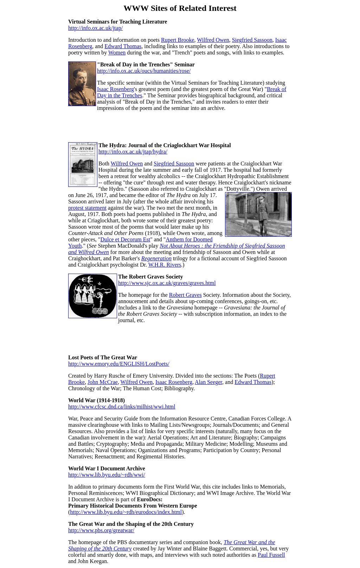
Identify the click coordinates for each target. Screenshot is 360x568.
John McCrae (103, 382)
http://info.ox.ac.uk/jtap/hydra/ (132, 152)
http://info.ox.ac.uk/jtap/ (95, 28)
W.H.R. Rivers (164, 265)
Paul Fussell (271, 555)
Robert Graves (185, 295)
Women (117, 53)
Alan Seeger (208, 382)
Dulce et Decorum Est (125, 239)
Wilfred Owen (213, 40)
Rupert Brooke (177, 40)
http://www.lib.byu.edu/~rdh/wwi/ (106, 475)
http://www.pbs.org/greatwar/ (101, 530)
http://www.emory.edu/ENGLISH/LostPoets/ (118, 364)
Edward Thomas (122, 46)
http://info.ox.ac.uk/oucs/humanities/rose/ (144, 71)
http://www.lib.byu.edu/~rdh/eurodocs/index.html (126, 512)
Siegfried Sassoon (252, 40)
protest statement (87, 208)
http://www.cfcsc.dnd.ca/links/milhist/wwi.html (121, 407)
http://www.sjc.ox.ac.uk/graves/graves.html (167, 283)
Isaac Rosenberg (115, 89)
